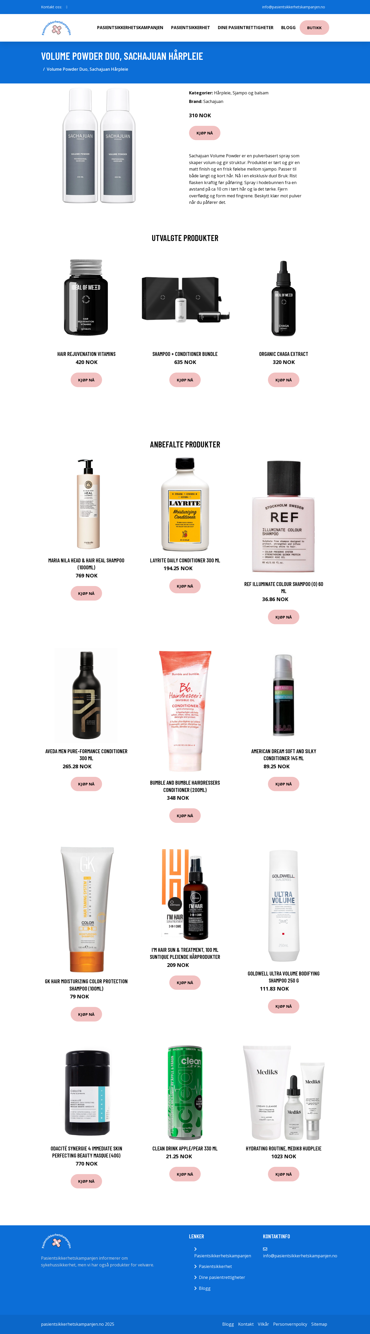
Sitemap (319, 1324)
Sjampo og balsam (250, 93)
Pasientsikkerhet (190, 27)
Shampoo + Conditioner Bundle (185, 353)
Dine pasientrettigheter (245, 27)
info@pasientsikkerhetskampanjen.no (293, 6)
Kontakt (246, 1324)
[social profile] (67, 7)
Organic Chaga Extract (283, 353)
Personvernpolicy (290, 1324)
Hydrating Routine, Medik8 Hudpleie (283, 1148)
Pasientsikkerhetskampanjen (130, 27)
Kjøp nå (205, 132)
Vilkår (263, 1324)
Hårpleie (222, 93)
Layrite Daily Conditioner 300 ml (185, 560)
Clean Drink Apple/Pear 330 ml (185, 1148)
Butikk (314, 27)
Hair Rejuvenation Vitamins (86, 353)
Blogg (288, 27)
